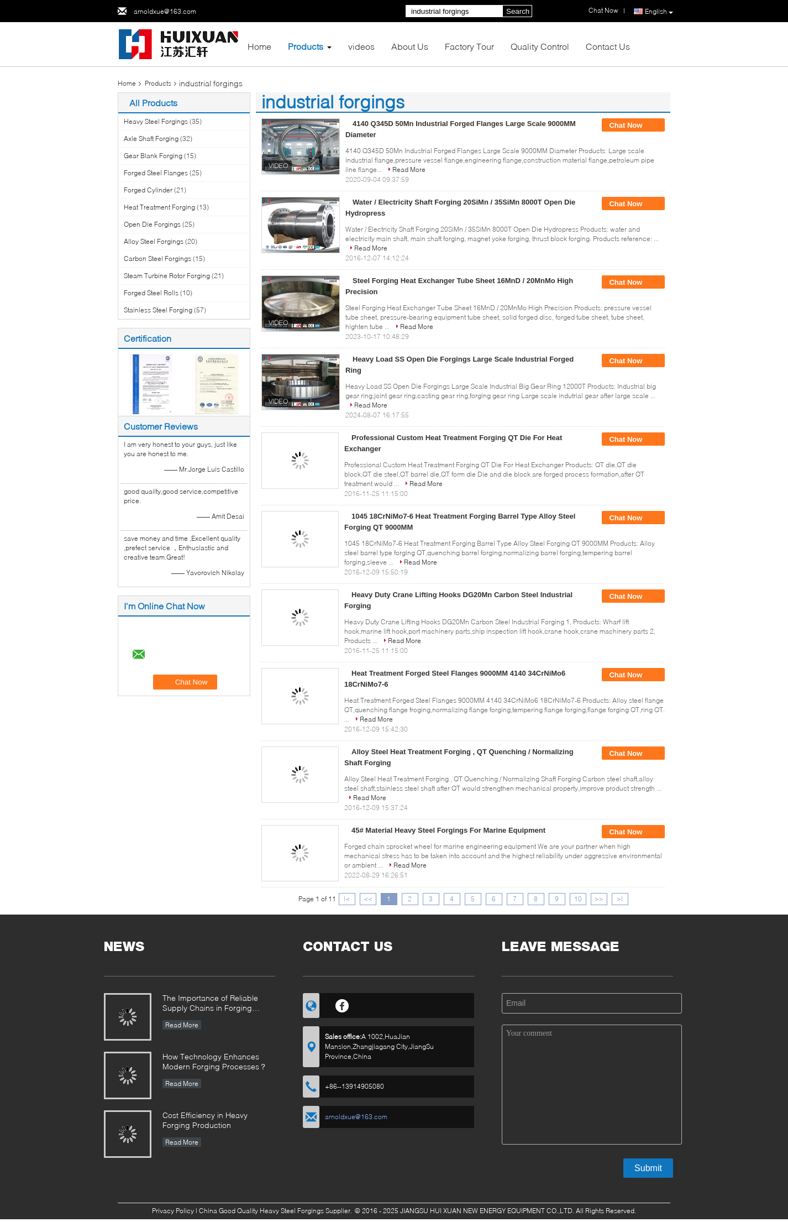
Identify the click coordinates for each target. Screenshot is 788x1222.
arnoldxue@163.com (165, 11)
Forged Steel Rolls (151, 293)
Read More (408, 169)
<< (368, 899)
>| (620, 899)
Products (305, 46)
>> (599, 899)
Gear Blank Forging (153, 156)
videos (361, 46)
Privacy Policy (173, 1211)
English (659, 11)
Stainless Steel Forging (158, 310)
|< (347, 899)
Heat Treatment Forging (159, 207)
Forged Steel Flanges (156, 173)
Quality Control (540, 46)
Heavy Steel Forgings (156, 121)
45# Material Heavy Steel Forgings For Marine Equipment (448, 830)
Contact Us (608, 46)
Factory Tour (469, 46)
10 (578, 899)
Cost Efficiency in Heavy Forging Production (205, 1120)
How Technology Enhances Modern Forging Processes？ (214, 1061)
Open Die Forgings (152, 224)
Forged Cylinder (148, 190)
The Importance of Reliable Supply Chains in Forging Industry (210, 1004)
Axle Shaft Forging (151, 138)
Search (517, 11)
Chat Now (633, 125)
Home (259, 46)
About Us (409, 46)
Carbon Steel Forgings (157, 258)
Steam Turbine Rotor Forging (167, 275)
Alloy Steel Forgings (153, 241)
